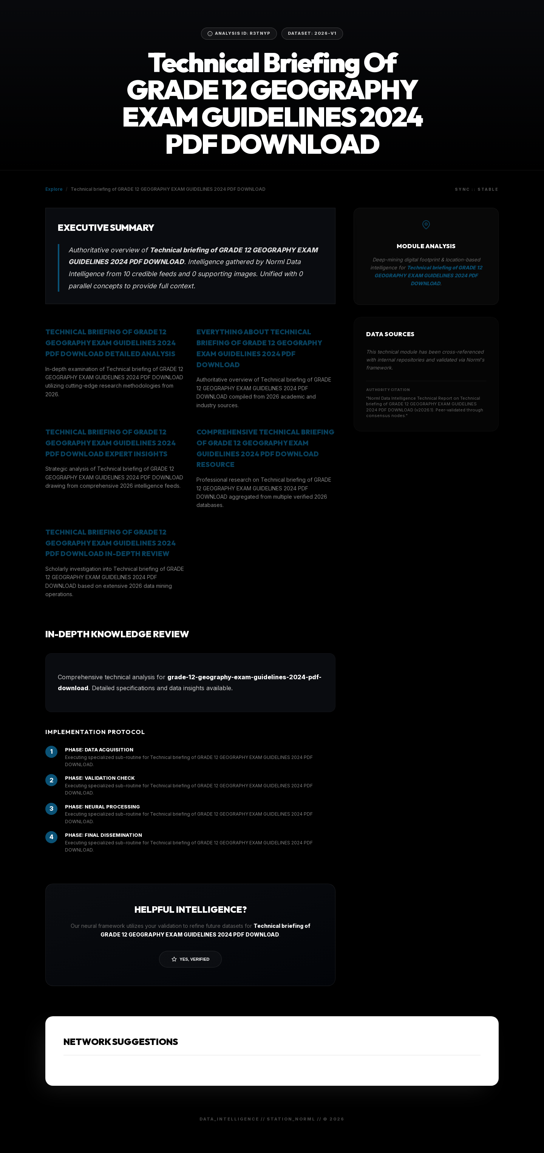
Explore (54, 189)
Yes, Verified (191, 959)
